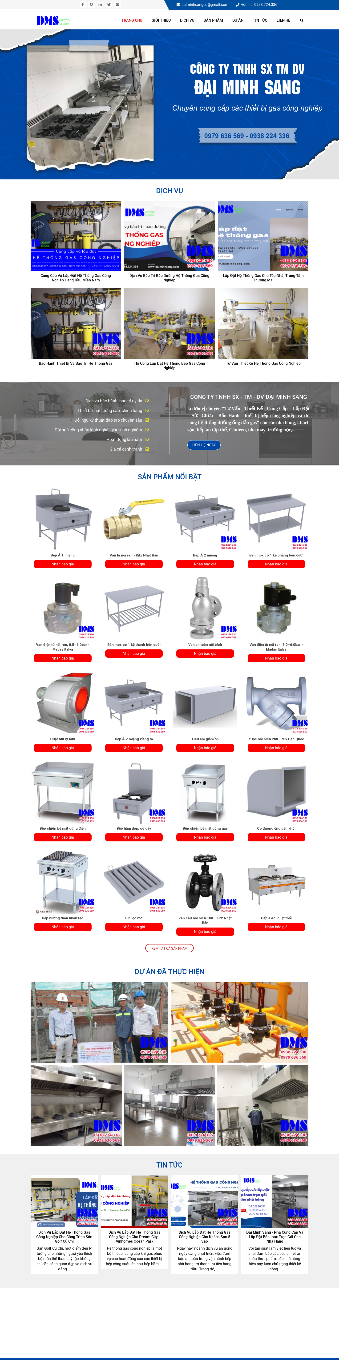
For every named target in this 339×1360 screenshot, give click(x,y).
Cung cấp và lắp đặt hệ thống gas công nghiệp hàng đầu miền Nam (75, 277)
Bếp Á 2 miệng (205, 555)
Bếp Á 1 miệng (63, 555)
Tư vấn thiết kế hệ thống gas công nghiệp (263, 363)
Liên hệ (283, 20)
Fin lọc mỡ (133, 918)
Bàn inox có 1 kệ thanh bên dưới (134, 645)
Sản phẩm (213, 20)
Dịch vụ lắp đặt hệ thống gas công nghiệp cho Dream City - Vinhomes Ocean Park (134, 1237)
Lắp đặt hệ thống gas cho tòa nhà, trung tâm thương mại (263, 277)
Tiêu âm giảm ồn (205, 739)
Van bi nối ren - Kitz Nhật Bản (134, 555)
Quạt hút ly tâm (62, 739)
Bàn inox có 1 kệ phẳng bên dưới (276, 555)
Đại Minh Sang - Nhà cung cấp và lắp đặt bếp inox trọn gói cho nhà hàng (274, 1237)
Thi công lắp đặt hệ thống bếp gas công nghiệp (169, 365)
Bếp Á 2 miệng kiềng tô (134, 739)
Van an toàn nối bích (205, 645)
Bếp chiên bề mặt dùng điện (63, 828)
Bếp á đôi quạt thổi (276, 918)
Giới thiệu (161, 20)
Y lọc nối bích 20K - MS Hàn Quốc (276, 739)
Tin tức (260, 20)
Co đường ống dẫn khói (276, 828)
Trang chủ (131, 20)
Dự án (237, 20)
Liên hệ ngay (204, 445)
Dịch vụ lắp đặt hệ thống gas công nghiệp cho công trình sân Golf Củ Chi (64, 1237)
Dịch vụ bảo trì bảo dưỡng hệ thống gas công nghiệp (169, 277)
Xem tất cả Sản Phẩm (169, 948)
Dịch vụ (187, 20)
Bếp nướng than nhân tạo (62, 918)
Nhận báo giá (63, 564)
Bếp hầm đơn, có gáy (134, 828)
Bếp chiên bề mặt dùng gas (205, 828)
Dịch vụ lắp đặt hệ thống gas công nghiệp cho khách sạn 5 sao (204, 1237)
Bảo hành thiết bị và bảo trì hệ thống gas (76, 363)
